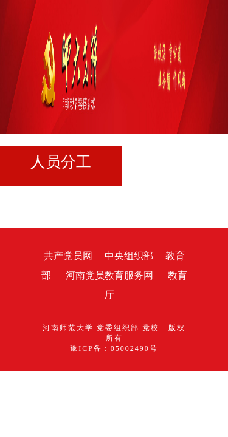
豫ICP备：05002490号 (114, 318)
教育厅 (131, 275)
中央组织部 (87, 256)
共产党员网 (26, 256)
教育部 (138, 256)
